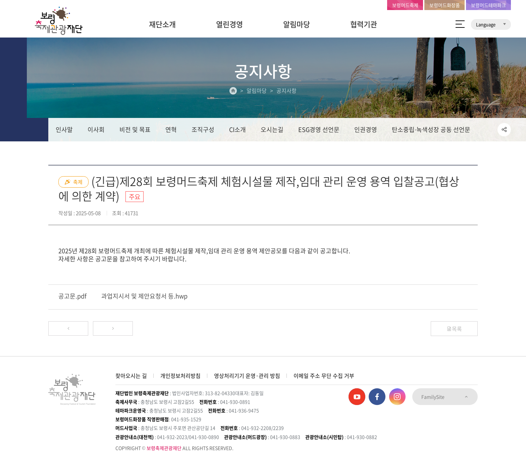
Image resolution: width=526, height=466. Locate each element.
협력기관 (363, 23)
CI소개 (237, 129)
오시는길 (272, 129)
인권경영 (365, 129)
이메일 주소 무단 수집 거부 (324, 376)
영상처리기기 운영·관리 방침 (247, 376)
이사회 (96, 129)
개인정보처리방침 (180, 376)
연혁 (171, 129)
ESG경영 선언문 (318, 129)
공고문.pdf (72, 296)
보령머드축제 (405, 5)
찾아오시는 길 (131, 376)
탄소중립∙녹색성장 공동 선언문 (431, 129)
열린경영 (229, 23)
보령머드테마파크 (488, 5)
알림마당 (296, 23)
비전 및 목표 (135, 129)
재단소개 (162, 23)
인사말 (64, 129)
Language (491, 24)
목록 (454, 329)
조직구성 (203, 129)
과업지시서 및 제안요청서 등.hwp (144, 296)
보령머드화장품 (444, 5)
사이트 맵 (460, 24)
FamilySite (445, 396)
